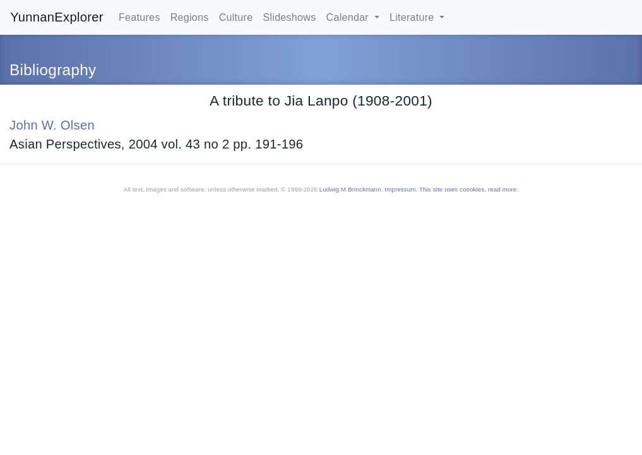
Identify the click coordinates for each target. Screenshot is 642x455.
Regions (189, 17)
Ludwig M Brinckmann (350, 189)
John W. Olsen (52, 125)
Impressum (399, 189)
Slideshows (289, 17)
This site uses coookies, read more (467, 189)
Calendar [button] (349, 17)
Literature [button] (413, 17)
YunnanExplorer (57, 17)
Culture (236, 17)
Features (139, 17)
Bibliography (52, 69)
